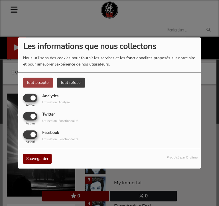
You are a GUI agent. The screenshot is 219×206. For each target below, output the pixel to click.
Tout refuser (71, 82)
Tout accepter (38, 82)
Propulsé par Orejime (182, 158)
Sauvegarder (37, 159)
